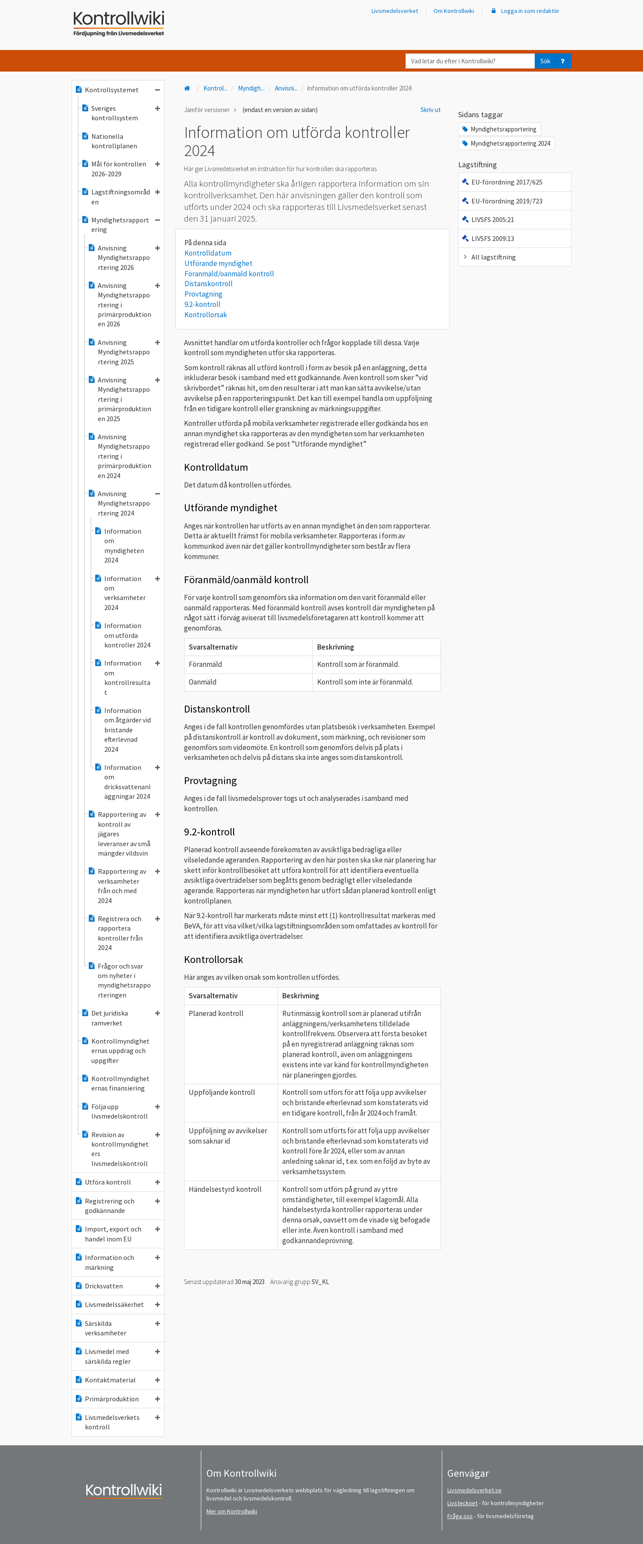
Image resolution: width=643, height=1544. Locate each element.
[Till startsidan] (188, 88)
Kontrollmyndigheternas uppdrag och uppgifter (115, 1051)
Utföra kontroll (117, 1182)
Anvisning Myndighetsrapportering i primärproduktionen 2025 (123, 399)
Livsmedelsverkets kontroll (117, 1422)
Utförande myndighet (218, 263)
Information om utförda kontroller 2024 (122, 635)
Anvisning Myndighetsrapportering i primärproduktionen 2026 (123, 304)
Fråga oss (460, 1516)
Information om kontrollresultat (127, 677)
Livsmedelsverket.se (474, 1490)
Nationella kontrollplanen (109, 141)
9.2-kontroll (202, 304)
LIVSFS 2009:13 (487, 238)
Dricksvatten (117, 1285)
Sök (545, 61)
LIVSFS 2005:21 (487, 219)
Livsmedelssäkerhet (117, 1304)
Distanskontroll (208, 283)
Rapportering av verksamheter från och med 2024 (123, 885)
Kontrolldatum (207, 253)
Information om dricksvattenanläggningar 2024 (127, 781)
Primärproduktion (117, 1398)
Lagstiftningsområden (120, 197)
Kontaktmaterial (117, 1379)
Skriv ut (431, 110)
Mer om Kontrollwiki (231, 1511)
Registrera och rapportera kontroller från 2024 (123, 933)
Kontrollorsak (205, 314)
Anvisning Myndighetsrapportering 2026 (123, 258)
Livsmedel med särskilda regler (117, 1356)
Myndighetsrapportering (120, 225)
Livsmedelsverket (394, 11)
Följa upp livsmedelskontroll (120, 1111)
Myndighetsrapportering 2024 (505, 143)
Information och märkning (117, 1262)
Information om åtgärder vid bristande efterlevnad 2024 (122, 729)
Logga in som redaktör (524, 11)
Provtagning (203, 294)
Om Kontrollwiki (454, 11)
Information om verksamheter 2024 (127, 593)
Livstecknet (462, 1503)
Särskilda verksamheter (117, 1328)
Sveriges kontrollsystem (120, 113)
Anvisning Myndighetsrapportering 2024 (123, 503)
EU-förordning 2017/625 (502, 182)
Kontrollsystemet (117, 89)
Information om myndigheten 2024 (119, 545)
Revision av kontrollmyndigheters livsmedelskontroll (120, 1149)
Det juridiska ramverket (120, 1018)
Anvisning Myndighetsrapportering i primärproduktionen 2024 (119, 456)
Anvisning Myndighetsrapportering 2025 (123, 352)
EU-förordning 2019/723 (502, 201)
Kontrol (215, 88)
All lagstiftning (488, 257)
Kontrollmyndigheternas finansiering (115, 1083)
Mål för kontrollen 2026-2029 (120, 168)
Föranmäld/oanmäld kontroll (229, 273)
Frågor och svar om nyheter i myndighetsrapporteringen (119, 980)
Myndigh (251, 88)
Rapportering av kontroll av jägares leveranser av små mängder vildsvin (123, 833)
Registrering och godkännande (117, 1206)
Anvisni (286, 88)
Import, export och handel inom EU (117, 1234)
